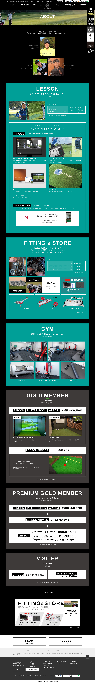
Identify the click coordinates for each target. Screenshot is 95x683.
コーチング (46, 665)
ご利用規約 (60, 1)
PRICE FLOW (47, 592)
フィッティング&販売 (49, 667)
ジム (45, 669)
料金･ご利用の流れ (61, 661)
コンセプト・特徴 (48, 663)
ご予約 (32, 669)
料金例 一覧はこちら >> (54, 104)
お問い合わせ (74, 663)
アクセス (59, 663)
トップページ (47, 661)
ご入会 (19, 669)
